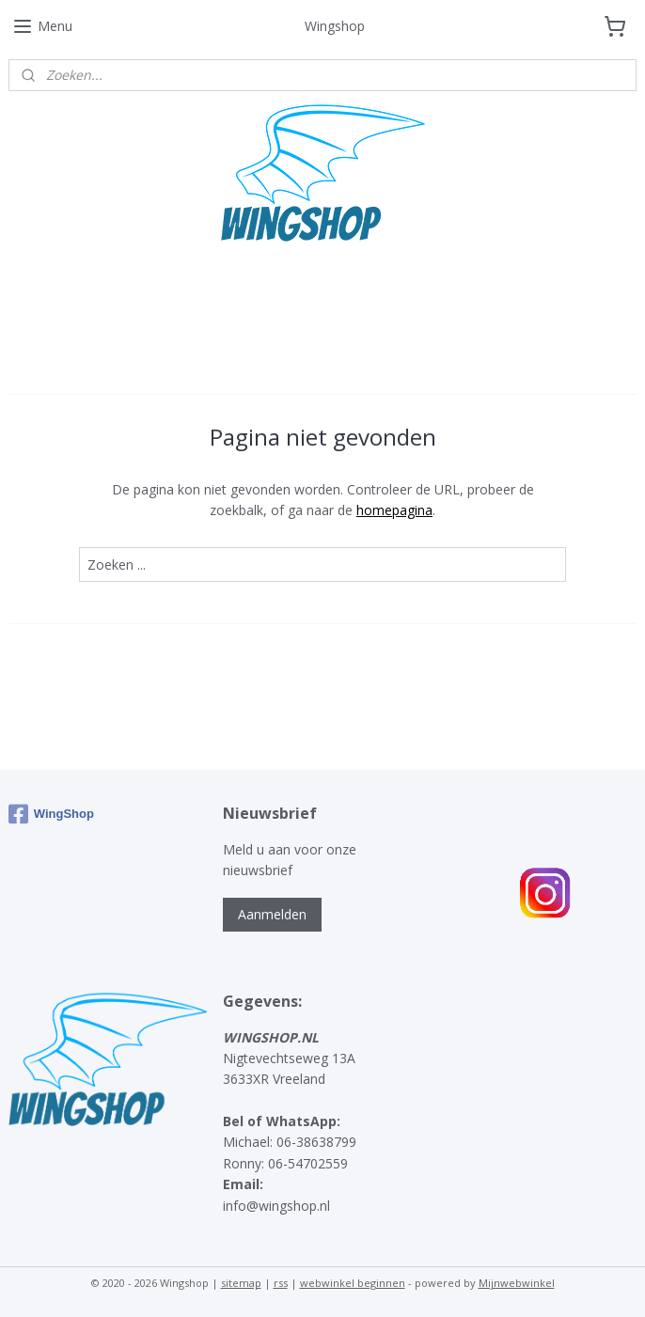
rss (281, 1283)
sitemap (241, 1283)
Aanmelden (272, 914)
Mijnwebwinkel (517, 1283)
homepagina (394, 510)
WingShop (51, 814)
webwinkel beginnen (352, 1283)
